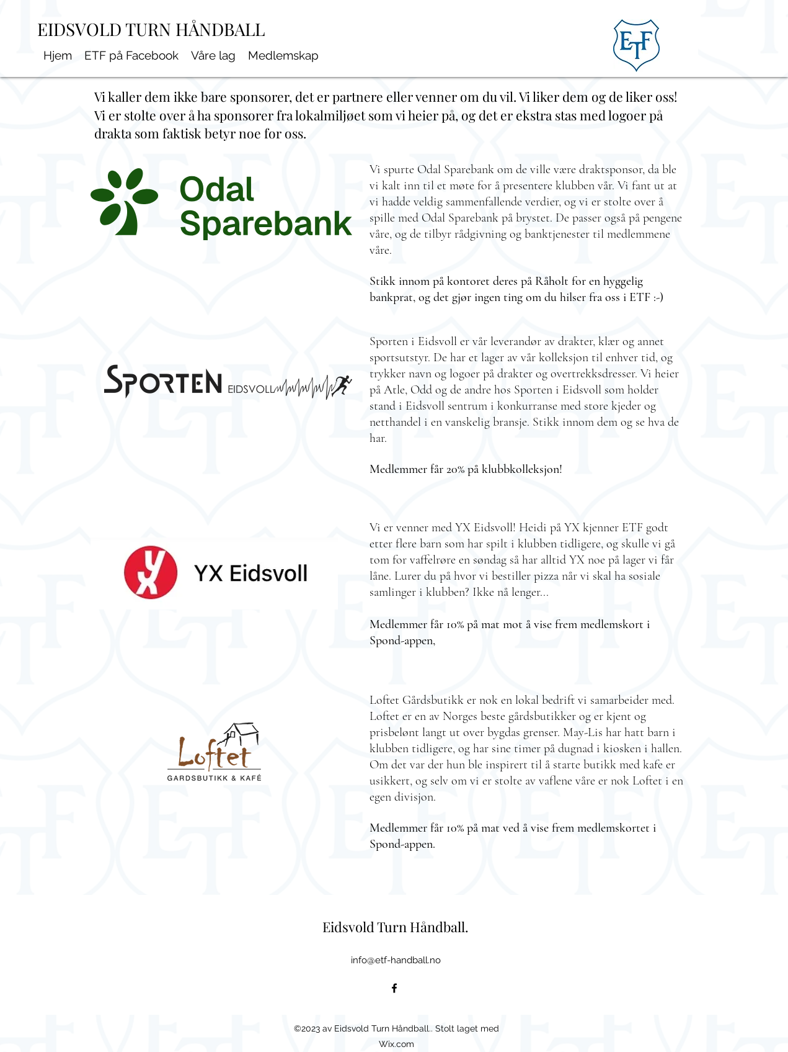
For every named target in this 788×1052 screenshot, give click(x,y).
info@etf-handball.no (396, 960)
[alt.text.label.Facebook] (394, 988)
